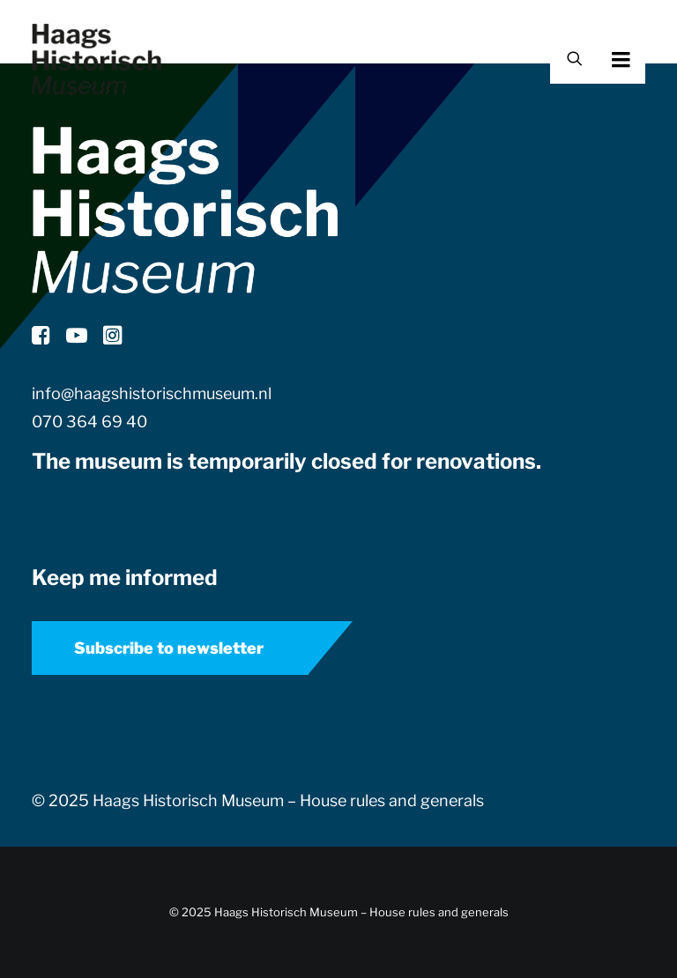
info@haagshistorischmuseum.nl (152, 393)
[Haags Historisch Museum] (96, 59)
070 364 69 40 (89, 421)
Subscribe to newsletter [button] (169, 648)
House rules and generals (392, 800)
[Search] (566, 59)
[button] (645, 59)
